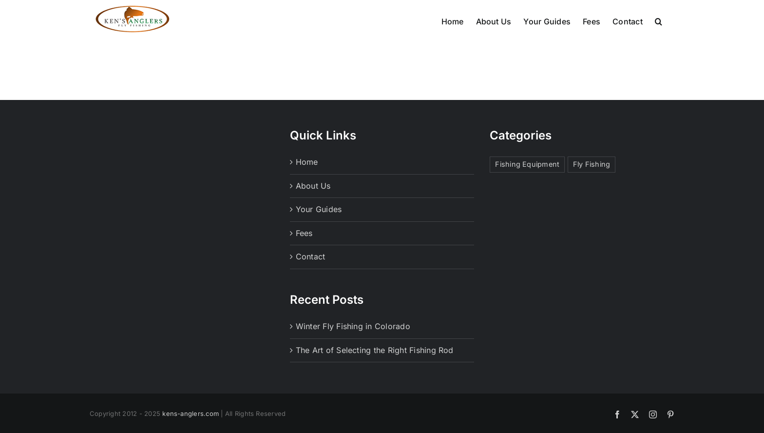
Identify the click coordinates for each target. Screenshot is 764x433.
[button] (658, 20)
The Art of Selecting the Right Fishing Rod (375, 368)
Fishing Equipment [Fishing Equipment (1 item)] (527, 182)
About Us (313, 204)
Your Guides (319, 227)
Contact (310, 274)
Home (307, 180)
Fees (304, 251)
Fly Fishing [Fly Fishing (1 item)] (592, 182)
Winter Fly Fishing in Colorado (353, 344)
